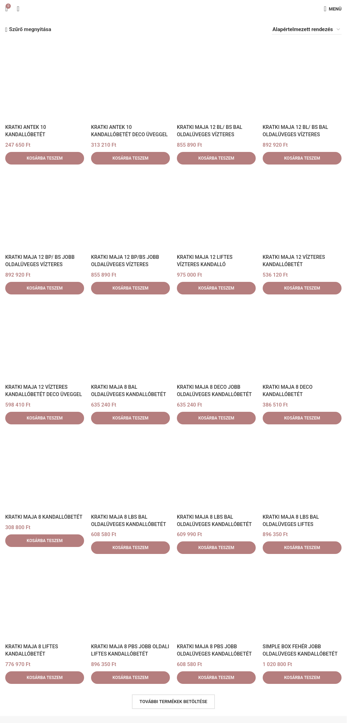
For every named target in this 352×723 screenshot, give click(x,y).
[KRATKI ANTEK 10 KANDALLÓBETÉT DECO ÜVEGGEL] (130, 81)
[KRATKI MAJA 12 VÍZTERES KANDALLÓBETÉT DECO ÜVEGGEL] (44, 340)
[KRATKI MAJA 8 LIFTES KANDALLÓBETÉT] (44, 600)
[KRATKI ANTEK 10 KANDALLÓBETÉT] (44, 81)
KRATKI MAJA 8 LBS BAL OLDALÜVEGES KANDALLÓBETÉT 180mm (216, 524)
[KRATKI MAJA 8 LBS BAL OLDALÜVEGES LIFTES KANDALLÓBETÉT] (302, 470)
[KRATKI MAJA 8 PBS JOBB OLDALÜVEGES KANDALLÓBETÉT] (216, 600)
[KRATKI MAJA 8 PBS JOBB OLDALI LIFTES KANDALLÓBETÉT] (130, 600)
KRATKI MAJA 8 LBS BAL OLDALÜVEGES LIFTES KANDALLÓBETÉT (292, 524)
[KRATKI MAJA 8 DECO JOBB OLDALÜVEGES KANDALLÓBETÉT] (216, 340)
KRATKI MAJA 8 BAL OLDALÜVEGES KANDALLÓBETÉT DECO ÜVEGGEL (130, 394)
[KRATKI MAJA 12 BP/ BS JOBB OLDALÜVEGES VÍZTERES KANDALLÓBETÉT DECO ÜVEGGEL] (44, 210)
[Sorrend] (307, 29)
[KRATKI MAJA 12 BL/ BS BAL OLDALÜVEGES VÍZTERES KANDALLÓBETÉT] (216, 81)
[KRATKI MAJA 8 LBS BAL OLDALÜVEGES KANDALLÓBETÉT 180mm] (216, 470)
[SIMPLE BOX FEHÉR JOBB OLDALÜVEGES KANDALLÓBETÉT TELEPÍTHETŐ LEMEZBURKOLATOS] (302, 600)
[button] (44, 158)
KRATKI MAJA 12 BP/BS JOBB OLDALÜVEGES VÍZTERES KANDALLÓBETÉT (127, 264)
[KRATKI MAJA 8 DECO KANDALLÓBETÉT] (302, 340)
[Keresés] (18, 9)
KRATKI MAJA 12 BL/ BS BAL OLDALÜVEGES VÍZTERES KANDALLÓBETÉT (211, 134)
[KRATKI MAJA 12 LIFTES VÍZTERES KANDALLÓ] (216, 210)
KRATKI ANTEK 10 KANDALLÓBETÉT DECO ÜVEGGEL (119, 134)
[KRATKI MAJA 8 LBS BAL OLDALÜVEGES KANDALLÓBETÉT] (130, 470)
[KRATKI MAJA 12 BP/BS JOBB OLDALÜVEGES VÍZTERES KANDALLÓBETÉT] (130, 210)
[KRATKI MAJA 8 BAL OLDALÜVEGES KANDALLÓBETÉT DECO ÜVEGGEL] (130, 340)
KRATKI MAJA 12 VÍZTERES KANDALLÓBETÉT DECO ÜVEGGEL (38, 394)
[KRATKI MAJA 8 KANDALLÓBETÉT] (44, 470)
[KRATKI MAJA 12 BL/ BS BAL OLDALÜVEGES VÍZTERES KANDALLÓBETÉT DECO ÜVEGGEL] (302, 81)
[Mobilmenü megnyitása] (332, 9)
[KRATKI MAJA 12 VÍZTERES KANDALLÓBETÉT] (302, 210)
